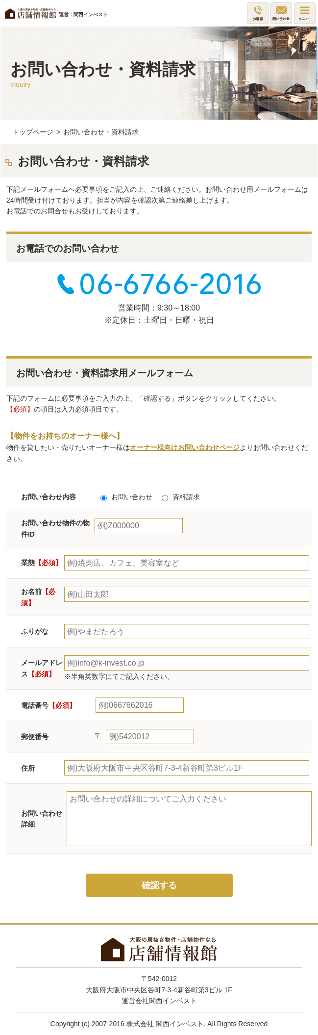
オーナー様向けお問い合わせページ (185, 447)
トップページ (32, 132)
